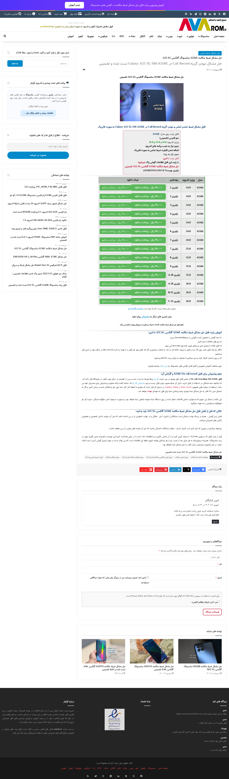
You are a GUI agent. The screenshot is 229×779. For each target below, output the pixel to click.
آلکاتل (142, 36)
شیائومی (103, 36)
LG (113, 36)
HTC (122, 36)
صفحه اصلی (219, 36)
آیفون (80, 36)
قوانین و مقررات (12, 14)
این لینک (163, 366)
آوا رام (156, 379)
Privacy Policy (137, 596)
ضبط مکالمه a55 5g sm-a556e (132, 457)
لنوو (180, 36)
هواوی (191, 36)
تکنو (151, 36)
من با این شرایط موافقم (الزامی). (205, 602)
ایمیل (219, 577)
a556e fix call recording (199, 457)
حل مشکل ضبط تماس (210, 53)
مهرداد (224, 728)
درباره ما (29, 14)
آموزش (70, 36)
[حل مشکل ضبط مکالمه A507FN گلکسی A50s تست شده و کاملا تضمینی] (103, 651)
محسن (224, 737)
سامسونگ (204, 36)
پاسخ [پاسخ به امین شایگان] (215, 521)
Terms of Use (153, 596)
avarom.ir (58, 729)
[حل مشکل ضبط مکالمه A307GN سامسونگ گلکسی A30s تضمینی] (151, 651)
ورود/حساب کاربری (94, 14)
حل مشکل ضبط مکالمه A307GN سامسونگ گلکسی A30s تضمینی (153, 668)
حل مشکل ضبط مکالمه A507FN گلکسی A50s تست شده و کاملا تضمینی (104, 668)
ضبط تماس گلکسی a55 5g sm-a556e (159, 457)
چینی (170, 36)
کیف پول (76, 14)
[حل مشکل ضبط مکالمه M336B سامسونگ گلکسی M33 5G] (200, 651)
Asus (133, 36)
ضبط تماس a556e (181, 457)
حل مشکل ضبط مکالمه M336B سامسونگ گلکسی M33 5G (203, 668)
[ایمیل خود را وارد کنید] (38, 146)
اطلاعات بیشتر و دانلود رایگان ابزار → (38, 113)
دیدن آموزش (74, 5)
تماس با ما (44, 14)
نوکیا (160, 36)
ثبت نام (112, 14)
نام (220, 564)
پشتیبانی (145, 316)
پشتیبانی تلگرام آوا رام (135, 309)
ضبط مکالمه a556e (112, 457)
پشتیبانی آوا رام (138, 383)
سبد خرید (60, 14)
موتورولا (90, 36)
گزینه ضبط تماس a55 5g (94, 457)
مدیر (225, 710)
